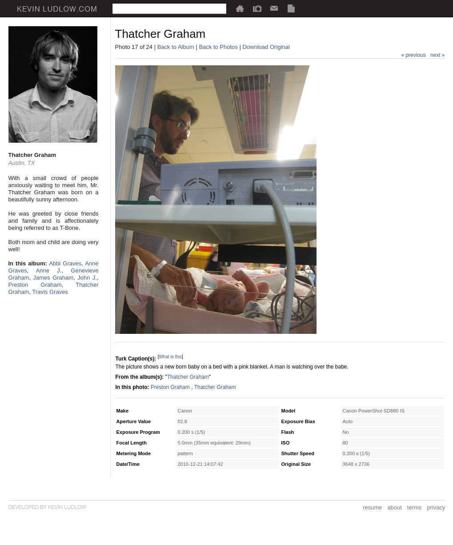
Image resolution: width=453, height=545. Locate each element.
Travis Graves (50, 292)
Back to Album (175, 47)
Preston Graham (35, 284)
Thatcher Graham (188, 377)
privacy (436, 507)
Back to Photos (218, 47)
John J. (87, 277)
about (394, 507)
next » (437, 55)
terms (414, 507)
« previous (413, 55)
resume (372, 507)
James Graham (53, 277)
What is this (170, 356)
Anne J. (49, 270)
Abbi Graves (65, 263)
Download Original (265, 47)
